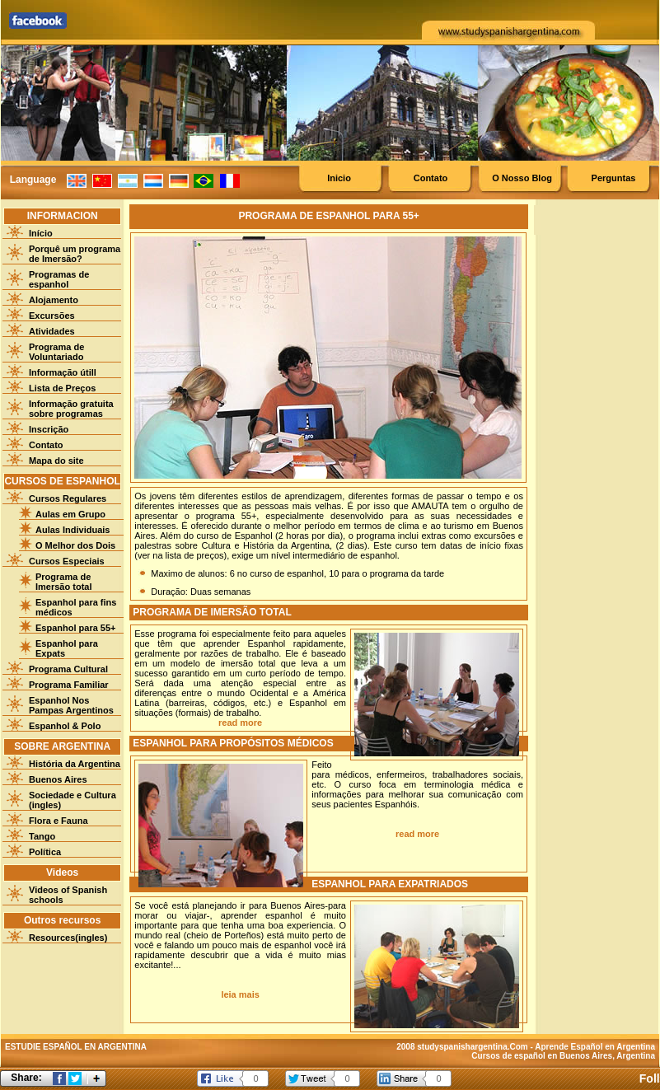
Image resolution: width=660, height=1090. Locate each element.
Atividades (52, 331)
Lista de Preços (62, 388)
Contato (431, 178)
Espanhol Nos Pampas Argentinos (71, 705)
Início (41, 233)
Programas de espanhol (59, 279)
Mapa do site (56, 460)
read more (240, 722)
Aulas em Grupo (70, 514)
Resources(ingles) (68, 938)
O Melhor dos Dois (75, 545)
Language (33, 179)
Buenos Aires (58, 779)
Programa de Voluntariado (56, 352)
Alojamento (53, 300)
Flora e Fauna (58, 821)
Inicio (339, 178)
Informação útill (62, 372)
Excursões (52, 315)
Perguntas (614, 178)
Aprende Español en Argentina (595, 1046)
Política (45, 852)
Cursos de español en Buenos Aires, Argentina (563, 1055)
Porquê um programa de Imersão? (74, 254)
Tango (42, 836)
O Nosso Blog (522, 178)
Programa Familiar (69, 685)
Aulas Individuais (72, 530)
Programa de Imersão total (63, 582)
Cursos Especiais (67, 561)
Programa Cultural (68, 669)
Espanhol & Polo (65, 726)
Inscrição (48, 429)
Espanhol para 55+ (75, 628)
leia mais (240, 994)
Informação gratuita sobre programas (71, 409)
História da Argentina (74, 764)
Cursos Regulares (67, 498)
